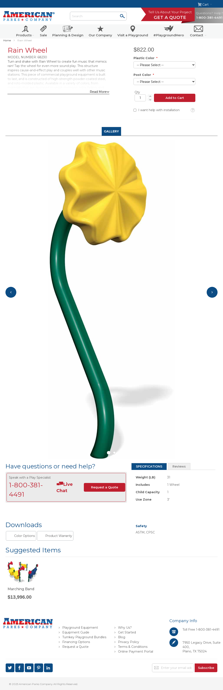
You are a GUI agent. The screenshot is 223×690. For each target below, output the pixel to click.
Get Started (127, 632)
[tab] (149, 466)
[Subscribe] (206, 667)
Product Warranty (58, 536)
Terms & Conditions (132, 647)
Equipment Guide (75, 632)
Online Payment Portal (135, 651)
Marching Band (21, 589)
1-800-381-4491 (209, 17)
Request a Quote (75, 647)
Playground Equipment (80, 628)
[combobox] (98, 16)
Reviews (179, 466)
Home (7, 40)
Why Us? (125, 628)
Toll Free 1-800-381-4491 (201, 630)
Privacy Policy (128, 642)
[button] (192, 110)
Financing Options (76, 642)
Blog (121, 637)
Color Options (24, 536)
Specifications (149, 466)
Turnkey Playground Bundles (84, 637)
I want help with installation (159, 110)
